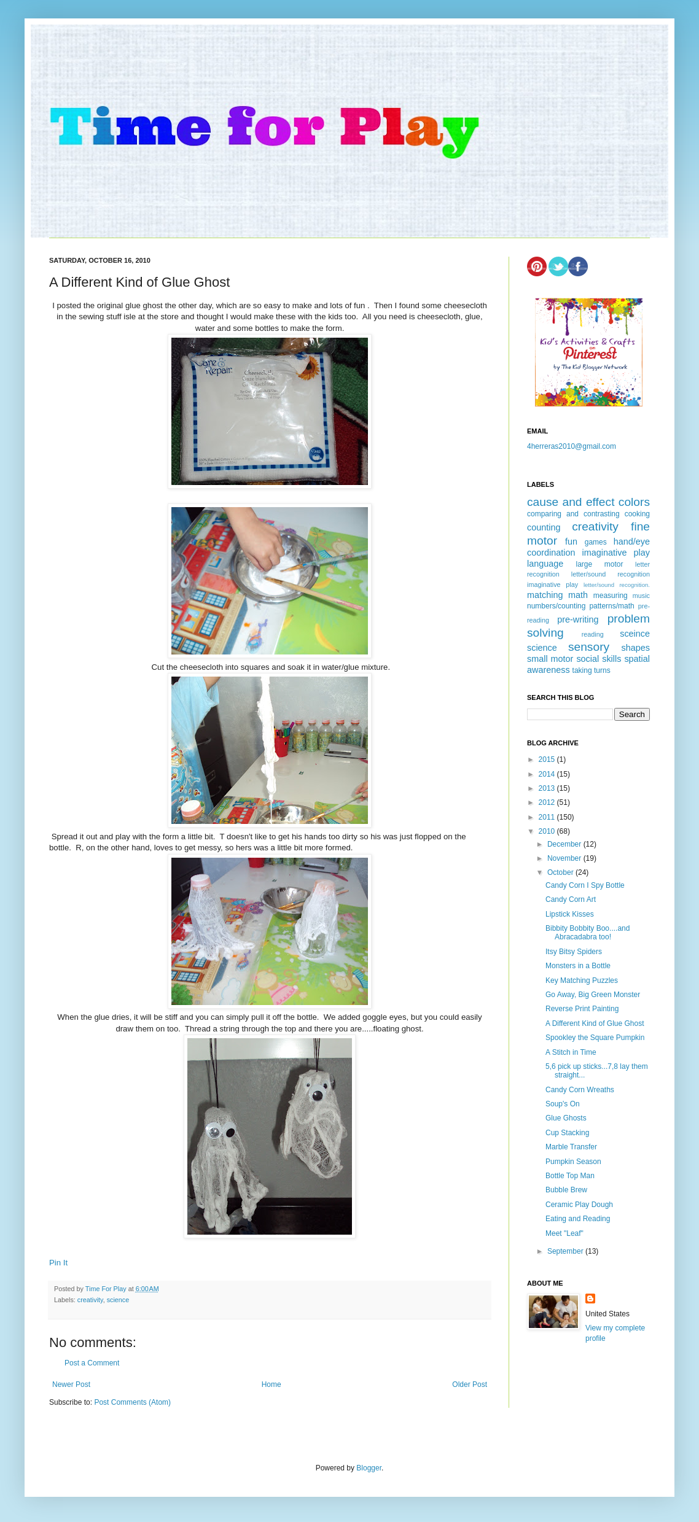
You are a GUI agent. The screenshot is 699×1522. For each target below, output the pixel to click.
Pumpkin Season (573, 1161)
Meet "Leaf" (564, 1233)
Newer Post (71, 1384)
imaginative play (616, 552)
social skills (598, 659)
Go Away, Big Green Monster (592, 994)
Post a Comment (91, 1363)
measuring (610, 595)
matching (545, 595)
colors (634, 501)
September (566, 1251)
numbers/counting (556, 606)
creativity (90, 1299)
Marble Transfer (571, 1147)
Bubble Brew (566, 1190)
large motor (599, 564)
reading (593, 634)
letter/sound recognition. (617, 584)
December (565, 844)
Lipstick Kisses (569, 914)
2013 (548, 788)
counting (543, 527)
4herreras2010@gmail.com (571, 446)
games (596, 542)
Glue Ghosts (566, 1118)
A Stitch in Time (570, 1052)
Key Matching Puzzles (581, 980)
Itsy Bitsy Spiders (573, 951)
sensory (588, 646)
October (561, 872)
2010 (548, 831)
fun (571, 541)
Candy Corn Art (570, 899)
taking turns (591, 670)
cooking (637, 514)
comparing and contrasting (573, 514)
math (578, 595)
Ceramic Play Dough (579, 1204)
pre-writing (577, 619)
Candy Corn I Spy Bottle (585, 885)
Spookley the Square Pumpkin (594, 1037)
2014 (548, 774)
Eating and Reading (577, 1218)
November (565, 858)
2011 (548, 817)
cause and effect (570, 501)
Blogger (368, 1468)
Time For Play (106, 1288)
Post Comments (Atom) (132, 1402)
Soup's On (562, 1104)
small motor (550, 659)
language (545, 564)
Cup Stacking (567, 1132)
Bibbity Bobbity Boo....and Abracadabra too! (587, 932)
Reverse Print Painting (582, 1008)
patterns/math (611, 606)
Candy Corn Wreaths (579, 1089)
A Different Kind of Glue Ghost (594, 1023)
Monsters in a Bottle (578, 965)
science (118, 1299)
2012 (548, 802)
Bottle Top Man (570, 1175)
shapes (636, 648)
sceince (635, 634)
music (641, 595)
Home (271, 1384)
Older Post (469, 1384)
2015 (548, 759)
